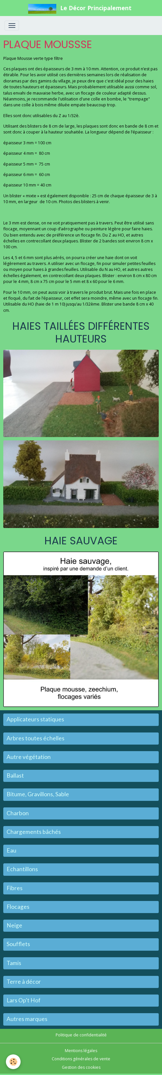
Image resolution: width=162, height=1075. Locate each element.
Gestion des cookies (81, 1067)
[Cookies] (13, 1061)
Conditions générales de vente (81, 1059)
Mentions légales (81, 1050)
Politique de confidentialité (81, 1035)
